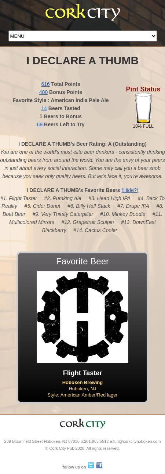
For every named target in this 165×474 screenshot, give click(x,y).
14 (44, 108)
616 (45, 84)
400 (43, 92)
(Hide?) (130, 190)
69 (40, 124)
